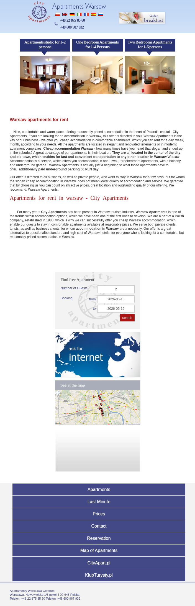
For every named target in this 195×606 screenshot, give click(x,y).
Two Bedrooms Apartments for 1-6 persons (150, 44)
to (94, 309)
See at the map (73, 385)
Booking (67, 298)
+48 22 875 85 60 (72, 20)
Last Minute (99, 501)
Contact (98, 526)
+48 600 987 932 (72, 27)
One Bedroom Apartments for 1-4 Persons (97, 44)
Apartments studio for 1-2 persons (45, 44)
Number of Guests (74, 288)
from (92, 299)
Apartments (99, 489)
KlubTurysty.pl (99, 575)
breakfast (142, 18)
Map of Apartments (98, 550)
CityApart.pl (99, 563)
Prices (99, 514)
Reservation (99, 538)
